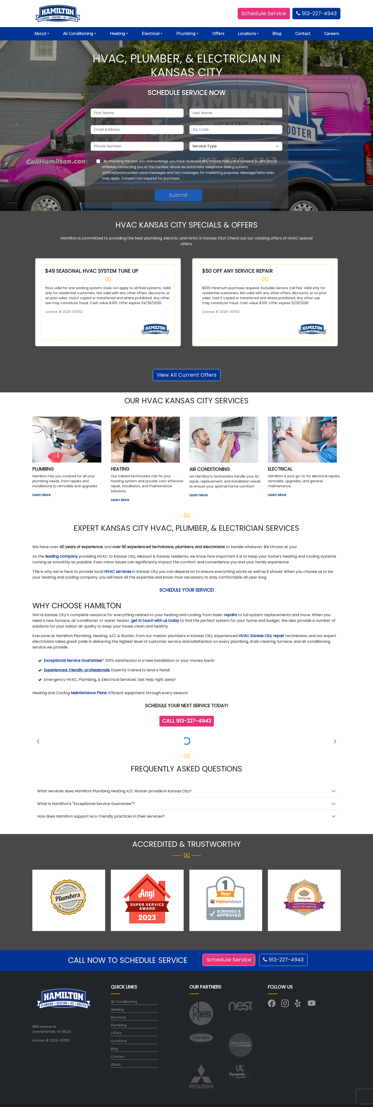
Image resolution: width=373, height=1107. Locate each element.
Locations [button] (247, 33)
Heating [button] (117, 33)
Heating (117, 1009)
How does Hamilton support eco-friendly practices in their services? (101, 816)
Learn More (41, 495)
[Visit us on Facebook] (271, 1005)
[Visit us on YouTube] (311, 1005)
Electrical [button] (151, 33)
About (116, 1064)
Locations (119, 1041)
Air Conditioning (124, 1001)
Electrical (118, 1017)
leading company (61, 556)
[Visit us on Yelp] (298, 1005)
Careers (331, 33)
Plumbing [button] (186, 33)
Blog (276, 33)
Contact (302, 33)
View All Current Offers (186, 375)
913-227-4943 (316, 13)
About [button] (40, 33)
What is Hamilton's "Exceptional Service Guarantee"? (86, 803)
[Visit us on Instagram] (285, 1005)
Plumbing (118, 1025)
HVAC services (117, 571)
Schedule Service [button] (263, 13)
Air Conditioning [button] (78, 33)
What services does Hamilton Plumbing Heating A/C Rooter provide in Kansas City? (114, 791)
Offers (218, 33)
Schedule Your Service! (186, 590)
